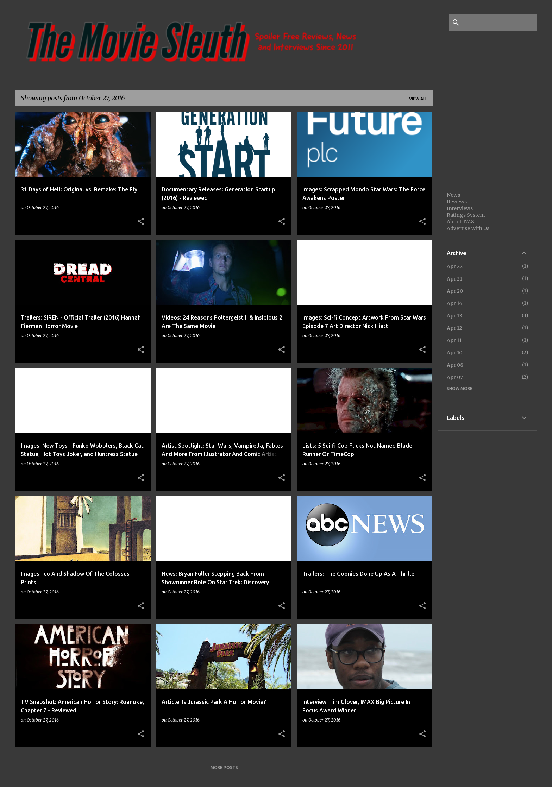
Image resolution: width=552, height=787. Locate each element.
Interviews (460, 208)
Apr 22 (455, 266)
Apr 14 (454, 303)
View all (418, 98)
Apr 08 (455, 365)
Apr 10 (454, 353)
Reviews (457, 202)
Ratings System (466, 215)
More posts (224, 767)
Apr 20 (455, 291)
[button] (141, 221)
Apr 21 (454, 279)
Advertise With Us (468, 228)
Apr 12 (454, 328)
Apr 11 (454, 340)
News (453, 195)
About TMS (460, 222)
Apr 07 (455, 377)
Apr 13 (454, 316)
